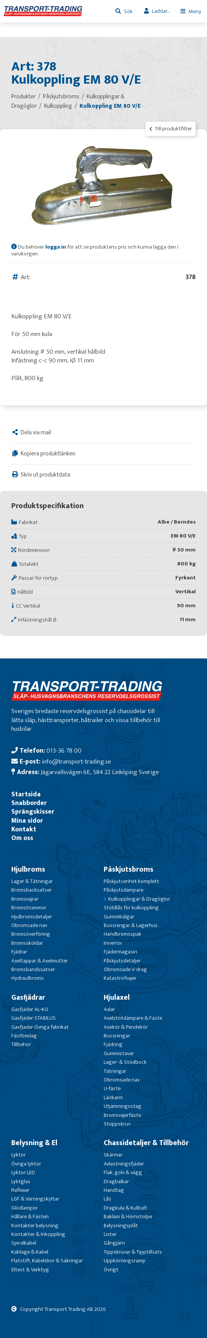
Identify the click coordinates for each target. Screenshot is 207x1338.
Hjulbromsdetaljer (31, 916)
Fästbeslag (24, 1035)
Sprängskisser (32, 811)
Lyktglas (21, 1181)
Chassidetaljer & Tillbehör (146, 1143)
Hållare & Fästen (30, 1216)
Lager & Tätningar (32, 881)
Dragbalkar (116, 1181)
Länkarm (113, 1097)
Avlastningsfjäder (124, 1163)
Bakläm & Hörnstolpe (128, 1216)
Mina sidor (27, 820)
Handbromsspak (122, 934)
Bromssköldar (27, 943)
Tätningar (115, 1071)
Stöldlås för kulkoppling (131, 907)
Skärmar (113, 1154)
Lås (107, 1199)
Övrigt (111, 1269)
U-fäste (112, 1088)
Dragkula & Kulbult (125, 1208)
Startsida (26, 794)
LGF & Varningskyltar (35, 1199)
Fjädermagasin (120, 951)
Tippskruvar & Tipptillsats (133, 1252)
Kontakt (23, 829)
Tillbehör (21, 1044)
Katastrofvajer (120, 978)
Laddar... (160, 11)
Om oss (22, 837)
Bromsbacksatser (31, 890)
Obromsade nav (29, 925)
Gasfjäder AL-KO (29, 1009)
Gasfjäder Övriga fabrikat (40, 1027)
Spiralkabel (23, 1243)
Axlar (109, 1009)
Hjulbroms (28, 869)
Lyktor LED (23, 1172)
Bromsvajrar (24, 899)
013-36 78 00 (63, 750)
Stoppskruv (117, 1124)
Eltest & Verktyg (30, 1269)
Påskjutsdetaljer (122, 960)
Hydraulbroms (27, 978)
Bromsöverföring (30, 934)
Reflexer (20, 1190)
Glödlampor (24, 1208)
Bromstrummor (28, 907)
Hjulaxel (117, 997)
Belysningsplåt (121, 1225)
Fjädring (113, 1044)
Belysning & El (34, 1143)
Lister (110, 1234)
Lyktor (18, 1154)
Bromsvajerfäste (122, 1115)
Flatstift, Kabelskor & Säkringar (47, 1260)
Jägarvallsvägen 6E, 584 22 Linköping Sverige (100, 772)
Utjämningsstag (122, 1106)
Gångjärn (114, 1243)
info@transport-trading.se (76, 761)
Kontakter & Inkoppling (38, 1234)
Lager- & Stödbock (125, 1062)
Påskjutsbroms (128, 869)
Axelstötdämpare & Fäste (133, 1018)
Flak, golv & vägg (123, 1172)
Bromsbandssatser (33, 969)
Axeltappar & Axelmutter (39, 960)
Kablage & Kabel (29, 1252)
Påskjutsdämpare (123, 890)
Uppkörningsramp (125, 1260)
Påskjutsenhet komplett (131, 881)
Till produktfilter (170, 128)
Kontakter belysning (34, 1225)
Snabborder (29, 802)
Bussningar (117, 1035)
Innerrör (113, 943)
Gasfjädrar (28, 997)
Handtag (114, 1190)
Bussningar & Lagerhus (131, 925)
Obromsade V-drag (125, 969)
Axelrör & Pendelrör (126, 1027)
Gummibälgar (119, 916)
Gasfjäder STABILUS (33, 1018)
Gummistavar (119, 1053)
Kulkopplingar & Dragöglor (139, 899)
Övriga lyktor (26, 1163)
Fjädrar (19, 951)
